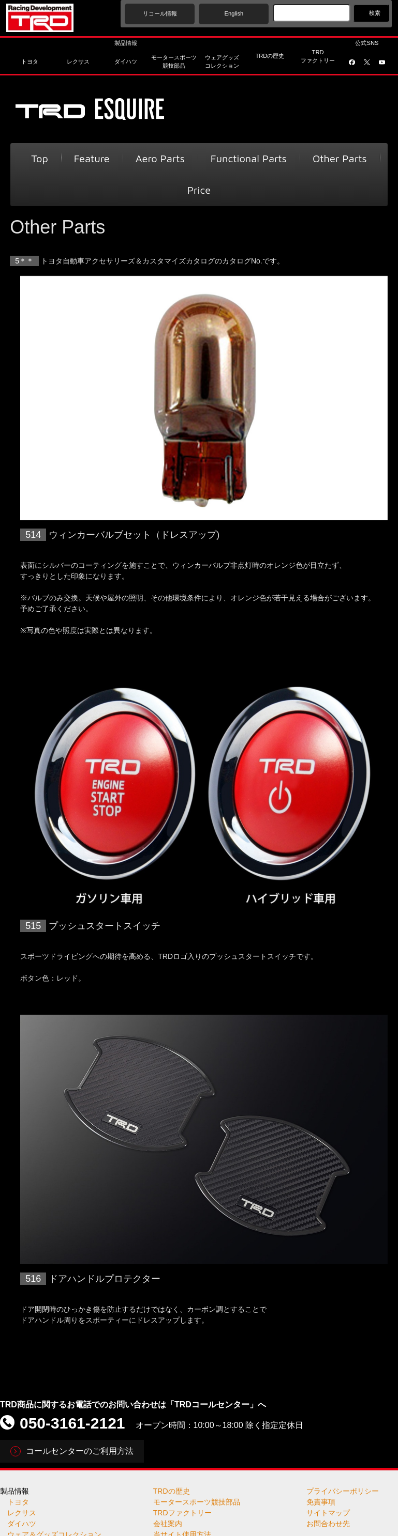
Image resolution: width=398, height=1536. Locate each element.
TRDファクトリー (182, 1513)
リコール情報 (160, 13)
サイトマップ (328, 1513)
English (234, 13)
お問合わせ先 (328, 1523)
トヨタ (18, 1502)
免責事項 (320, 1502)
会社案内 (167, 1523)
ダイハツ (21, 1523)
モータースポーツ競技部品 (196, 1502)
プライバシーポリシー (342, 1491)
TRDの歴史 (171, 1491)
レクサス (21, 1513)
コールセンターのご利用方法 (80, 1451)
